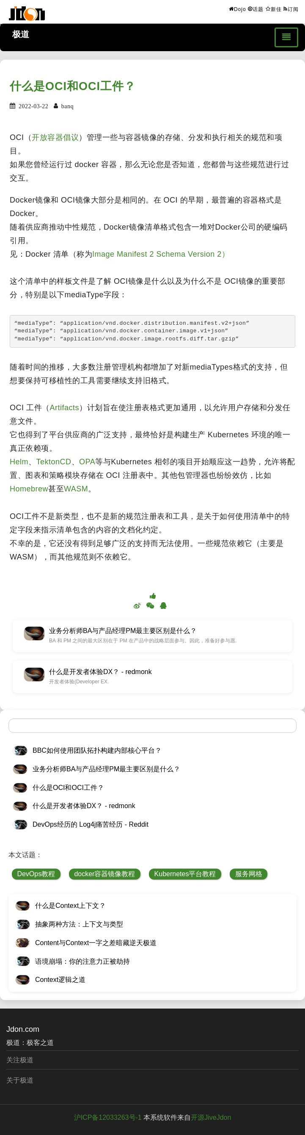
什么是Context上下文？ (70, 905)
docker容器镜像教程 (104, 873)
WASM (76, 489)
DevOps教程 (36, 873)
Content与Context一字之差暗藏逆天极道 (96, 942)
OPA (87, 462)
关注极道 (19, 1060)
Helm (19, 462)
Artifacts (65, 407)
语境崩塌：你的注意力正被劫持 (82, 961)
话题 (256, 9)
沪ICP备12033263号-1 (108, 1117)
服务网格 (248, 873)
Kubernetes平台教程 (185, 873)
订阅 (291, 9)
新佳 (274, 9)
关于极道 (19, 1080)
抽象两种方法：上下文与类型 (79, 924)
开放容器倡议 (55, 137)
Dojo (237, 9)
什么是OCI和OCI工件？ (73, 86)
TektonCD (53, 462)
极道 (20, 34)
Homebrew (29, 489)
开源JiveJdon (211, 1117)
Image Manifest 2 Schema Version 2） (160, 254)
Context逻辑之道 (60, 979)
